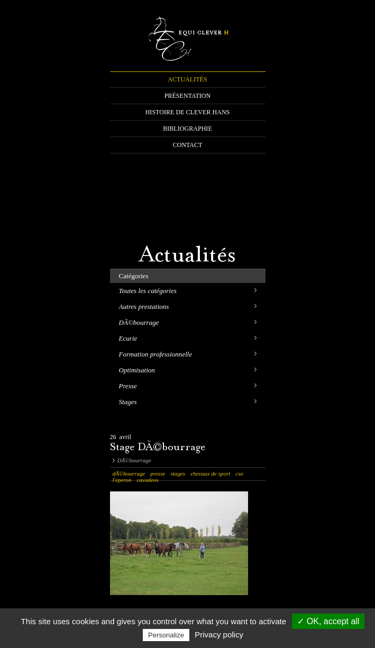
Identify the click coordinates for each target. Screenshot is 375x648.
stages (177, 473)
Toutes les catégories (148, 291)
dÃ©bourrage (129, 473)
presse (157, 473)
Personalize (166, 635)
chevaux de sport (210, 473)
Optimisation (137, 370)
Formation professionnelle (156, 354)
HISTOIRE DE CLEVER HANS (187, 112)
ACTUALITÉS (187, 79)
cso (239, 473)
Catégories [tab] (134, 276)
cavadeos (147, 480)
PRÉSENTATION (187, 95)
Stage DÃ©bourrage (158, 448)
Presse (128, 386)
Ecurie (128, 338)
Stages (128, 402)
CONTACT (188, 145)
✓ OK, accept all (328, 621)
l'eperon (122, 480)
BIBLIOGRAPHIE (187, 128)
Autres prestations (144, 307)
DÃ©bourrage (139, 322)
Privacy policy (219, 634)
